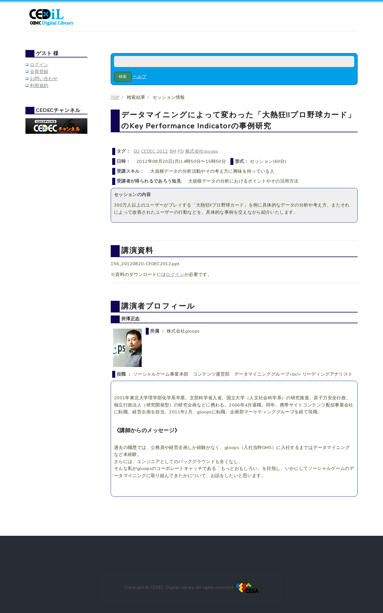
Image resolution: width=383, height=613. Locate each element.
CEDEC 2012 (154, 151)
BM (173, 151)
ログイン (175, 274)
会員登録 (39, 72)
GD (136, 151)
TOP (115, 97)
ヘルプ (140, 77)
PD (181, 151)
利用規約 (39, 86)
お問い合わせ (43, 79)
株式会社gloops (201, 151)
